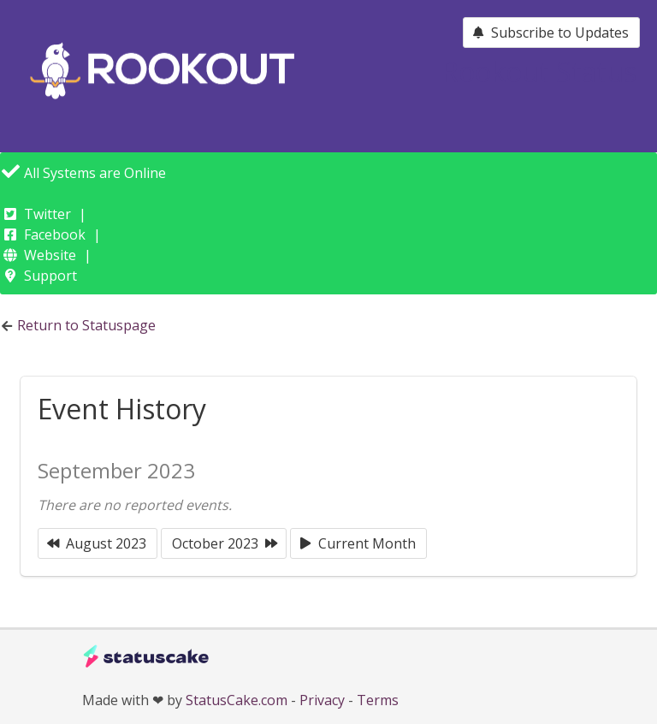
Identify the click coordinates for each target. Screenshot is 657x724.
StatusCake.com (236, 700)
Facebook (55, 234)
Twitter (47, 214)
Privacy (322, 700)
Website (50, 255)
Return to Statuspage (86, 325)
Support (50, 275)
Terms (378, 700)
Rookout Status (538, 71)
